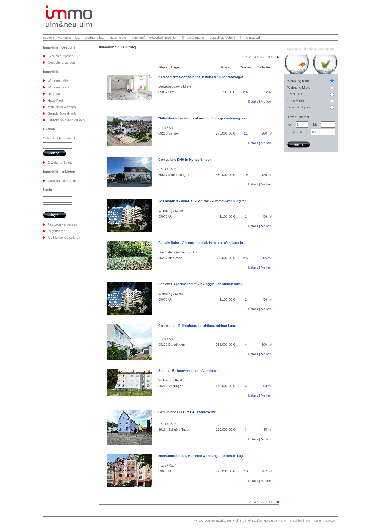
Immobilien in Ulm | (301, 520)
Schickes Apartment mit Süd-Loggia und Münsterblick (200, 284)
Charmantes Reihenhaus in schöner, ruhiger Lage (197, 325)
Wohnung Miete (59, 80)
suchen (48, 37)
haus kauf (138, 37)
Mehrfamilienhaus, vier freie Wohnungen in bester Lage (201, 456)
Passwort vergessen (62, 224)
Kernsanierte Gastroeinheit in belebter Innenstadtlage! (200, 77)
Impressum (330, 520)
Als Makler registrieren (64, 237)
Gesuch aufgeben (61, 56)
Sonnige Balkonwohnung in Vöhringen (188, 370)
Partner (317, 520)
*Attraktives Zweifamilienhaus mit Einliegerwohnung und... (203, 118)
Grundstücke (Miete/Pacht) (67, 120)
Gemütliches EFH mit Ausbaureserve (187, 412)
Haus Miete (56, 94)
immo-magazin (251, 37)
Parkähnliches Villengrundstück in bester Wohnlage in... (202, 242)
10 (272, 57)
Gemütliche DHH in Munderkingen (184, 159)
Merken (266, 101)
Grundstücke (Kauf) (62, 113)
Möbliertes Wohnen (62, 107)
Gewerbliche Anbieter (63, 180)
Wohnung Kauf (58, 87)
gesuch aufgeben (222, 37)
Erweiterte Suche (60, 162)
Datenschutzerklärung (218, 520)
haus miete (118, 37)
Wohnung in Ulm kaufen (247, 520)
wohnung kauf (95, 37)
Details (253, 101)
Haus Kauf (55, 100)
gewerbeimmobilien (163, 37)
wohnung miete (69, 37)
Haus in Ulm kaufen (275, 520)
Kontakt (198, 520)
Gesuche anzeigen (61, 62)
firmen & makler (193, 37)
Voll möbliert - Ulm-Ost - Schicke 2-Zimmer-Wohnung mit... (203, 201)
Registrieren (56, 231)
